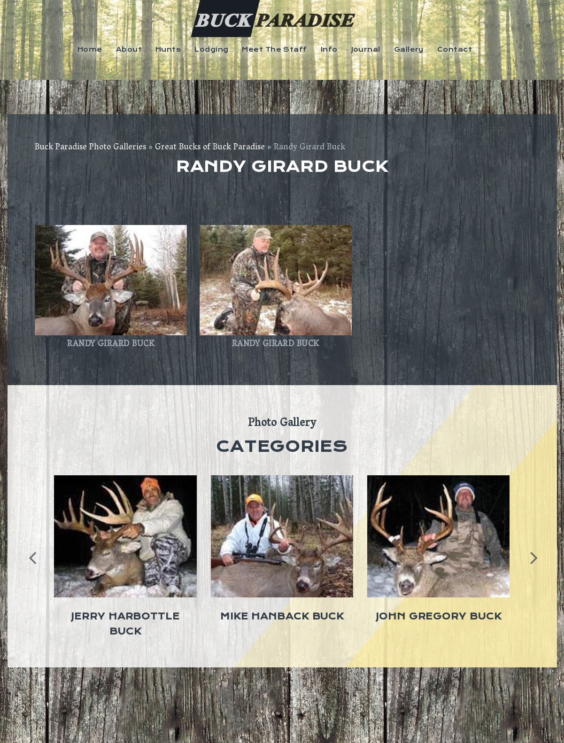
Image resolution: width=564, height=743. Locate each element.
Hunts (168, 49)
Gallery (409, 49)
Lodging (211, 49)
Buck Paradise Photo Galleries (90, 148)
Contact (454, 49)
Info (329, 49)
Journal (365, 49)
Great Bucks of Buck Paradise (210, 148)
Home (89, 49)
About (129, 49)
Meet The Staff (274, 49)
